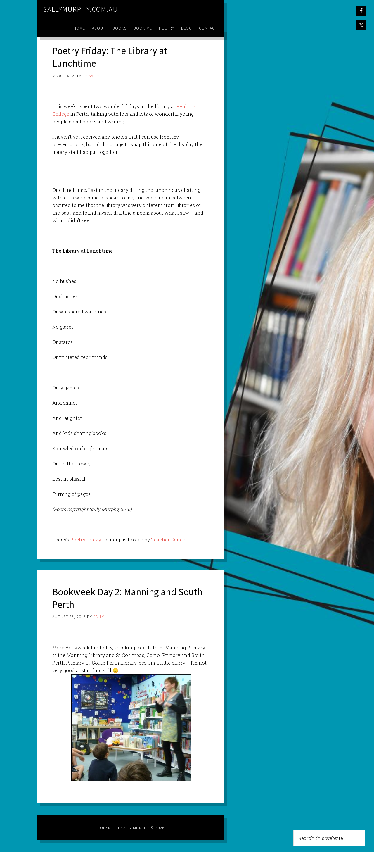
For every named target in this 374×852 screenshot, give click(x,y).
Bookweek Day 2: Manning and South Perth (119, 598)
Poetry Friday (85, 540)
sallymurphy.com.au (80, 9)
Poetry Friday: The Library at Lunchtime (114, 57)
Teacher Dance (168, 540)
